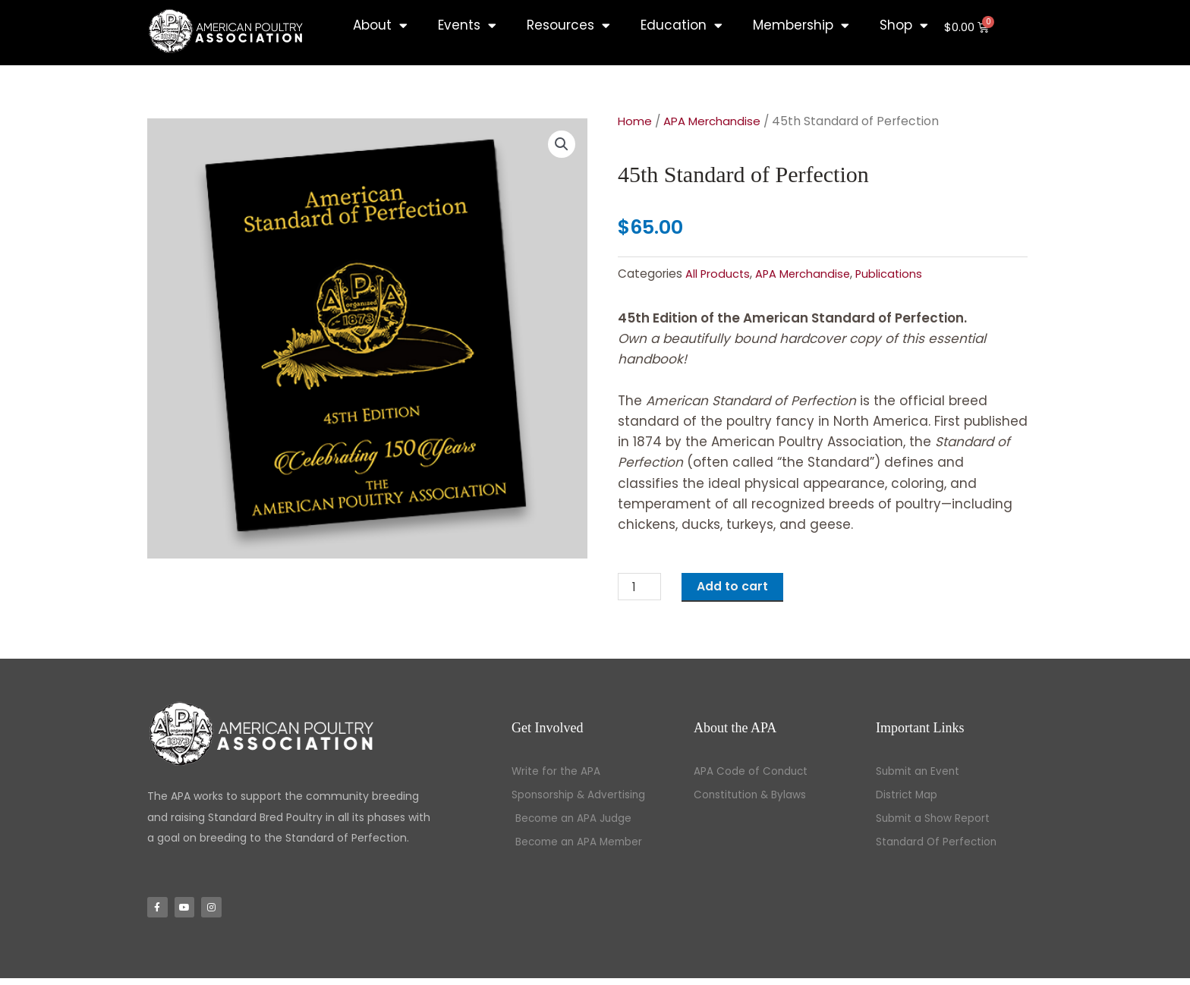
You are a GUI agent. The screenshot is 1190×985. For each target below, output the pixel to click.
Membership (801, 25)
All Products (718, 274)
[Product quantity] (641, 588)
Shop (904, 25)
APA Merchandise (717, 121)
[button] (561, 145)
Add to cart (738, 586)
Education (681, 25)
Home (635, 121)
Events (467, 25)
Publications (893, 274)
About (380, 25)
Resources (568, 25)
